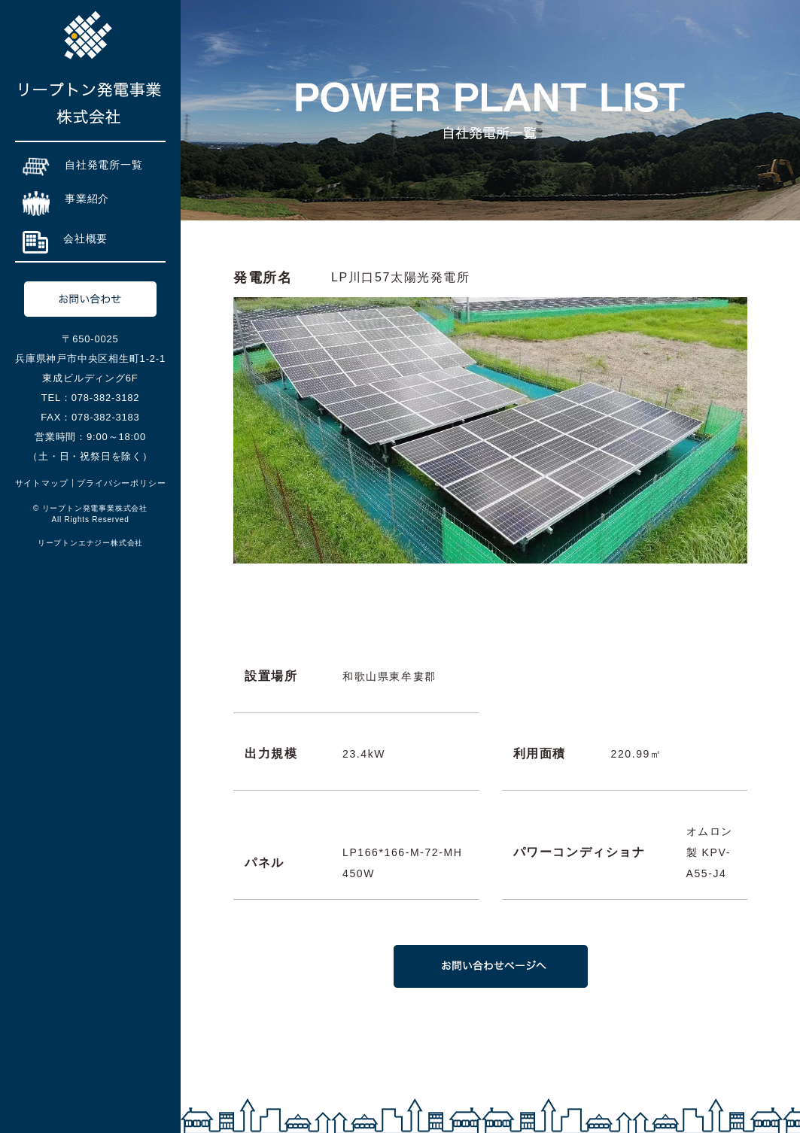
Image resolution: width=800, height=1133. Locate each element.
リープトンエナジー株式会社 (90, 543)
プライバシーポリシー (121, 483)
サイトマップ (41, 483)
